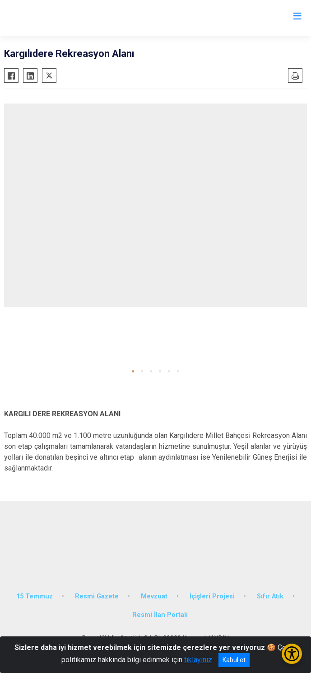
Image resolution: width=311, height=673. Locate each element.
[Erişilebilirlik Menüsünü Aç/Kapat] (292, 654)
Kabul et (234, 660)
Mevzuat (154, 596)
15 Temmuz (34, 596)
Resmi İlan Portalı (160, 615)
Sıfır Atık (270, 596)
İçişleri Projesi (212, 596)
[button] (133, 371)
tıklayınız (198, 659)
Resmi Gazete (97, 596)
